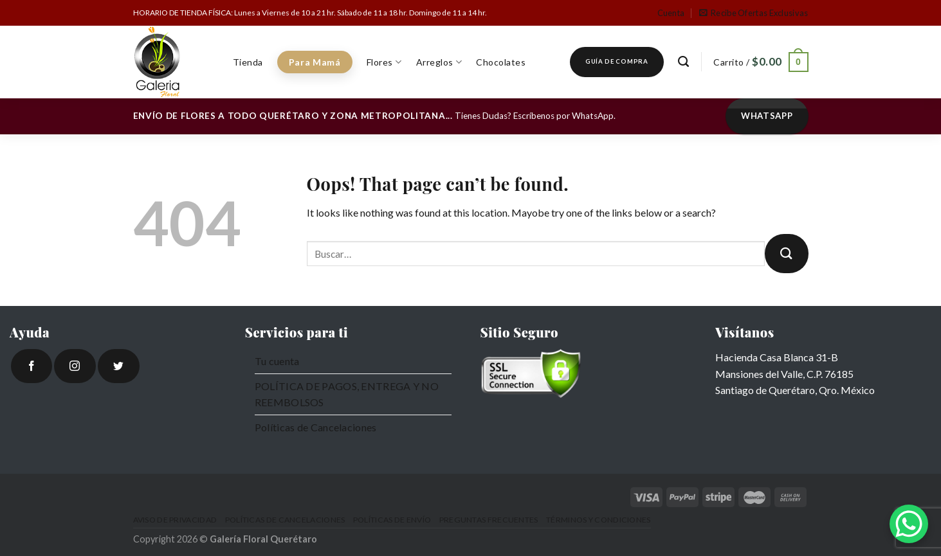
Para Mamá (315, 62)
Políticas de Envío (392, 520)
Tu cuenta (277, 361)
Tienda (248, 62)
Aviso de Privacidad (175, 520)
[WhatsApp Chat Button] (909, 524)
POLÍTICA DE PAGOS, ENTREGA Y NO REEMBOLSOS (347, 394)
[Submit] (787, 253)
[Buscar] (684, 62)
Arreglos (439, 62)
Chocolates (500, 62)
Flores (384, 62)
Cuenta (671, 13)
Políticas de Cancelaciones (316, 427)
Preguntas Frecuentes (488, 520)
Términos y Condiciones (598, 520)
